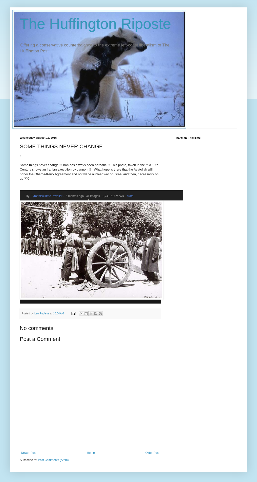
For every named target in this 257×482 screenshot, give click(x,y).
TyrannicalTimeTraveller (46, 196)
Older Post (152, 453)
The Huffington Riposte (95, 24)
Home (91, 453)
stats (130, 196)
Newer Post (28, 453)
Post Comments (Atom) (53, 460)
